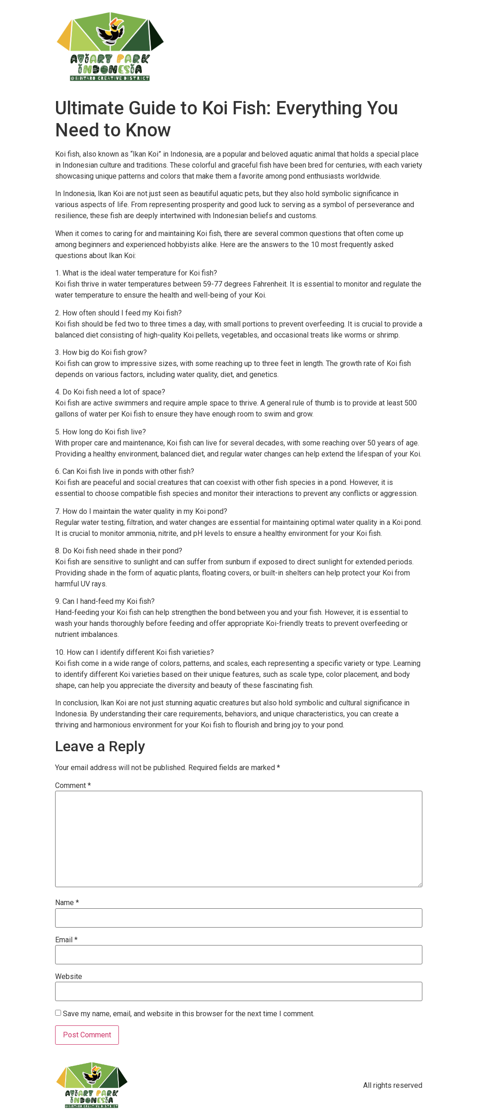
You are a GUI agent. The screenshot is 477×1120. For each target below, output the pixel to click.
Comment (73, 785)
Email (66, 940)
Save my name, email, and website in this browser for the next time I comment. (188, 1014)
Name (67, 902)
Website (68, 976)
